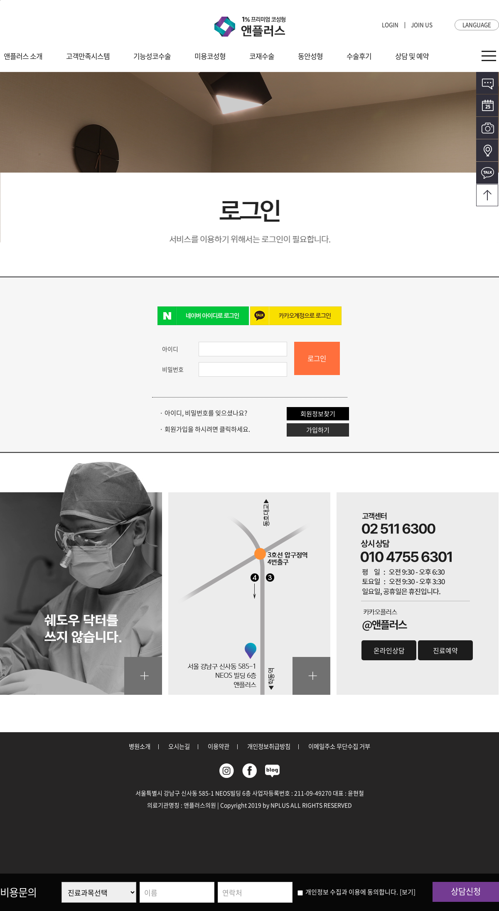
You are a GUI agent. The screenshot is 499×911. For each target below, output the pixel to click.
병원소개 (139, 746)
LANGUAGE (476, 24)
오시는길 (487, 150)
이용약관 (218, 746)
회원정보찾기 (317, 413)
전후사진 (487, 128)
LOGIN (390, 24)
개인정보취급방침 (268, 746)
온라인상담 (487, 83)
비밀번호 (173, 369)
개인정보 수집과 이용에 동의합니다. (347, 891)
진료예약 (445, 650)
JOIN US (422, 24)
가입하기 (317, 430)
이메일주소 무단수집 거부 (339, 746)
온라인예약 (487, 105)
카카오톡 (487, 173)
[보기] (407, 891)
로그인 (316, 358)
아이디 (170, 349)
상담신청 (466, 891)
